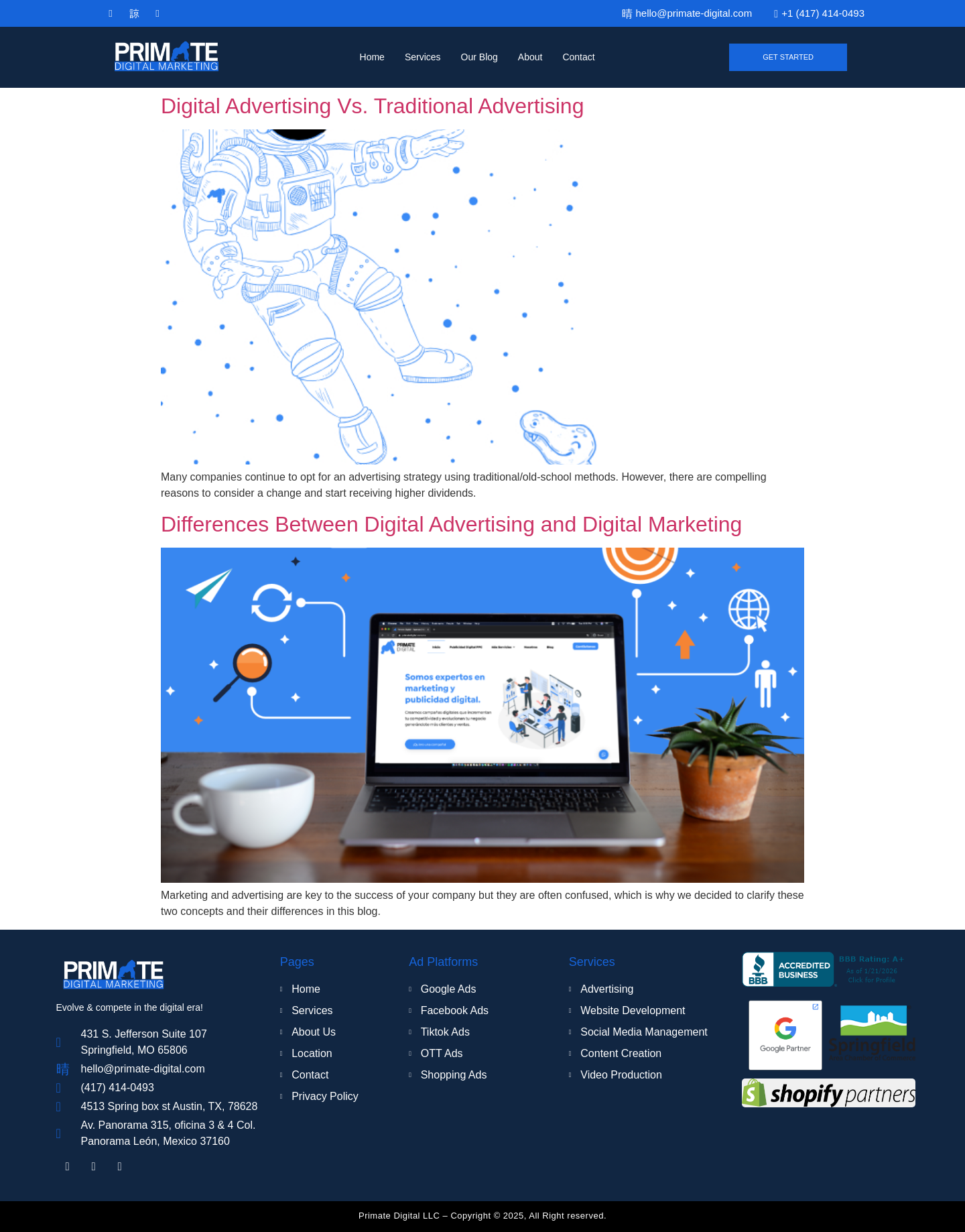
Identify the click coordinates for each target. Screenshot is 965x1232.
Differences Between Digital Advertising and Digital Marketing (451, 524)
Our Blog (479, 57)
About (530, 57)
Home (372, 57)
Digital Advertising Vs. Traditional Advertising (372, 106)
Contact (578, 57)
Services (423, 57)
